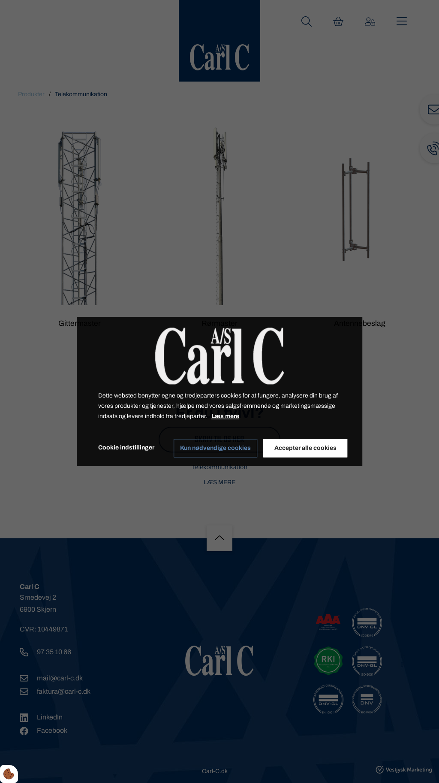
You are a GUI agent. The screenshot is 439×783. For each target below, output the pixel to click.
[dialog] (219, 391)
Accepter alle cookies (305, 448)
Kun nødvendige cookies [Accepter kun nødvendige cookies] (215, 448)
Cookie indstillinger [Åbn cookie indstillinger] (126, 448)
